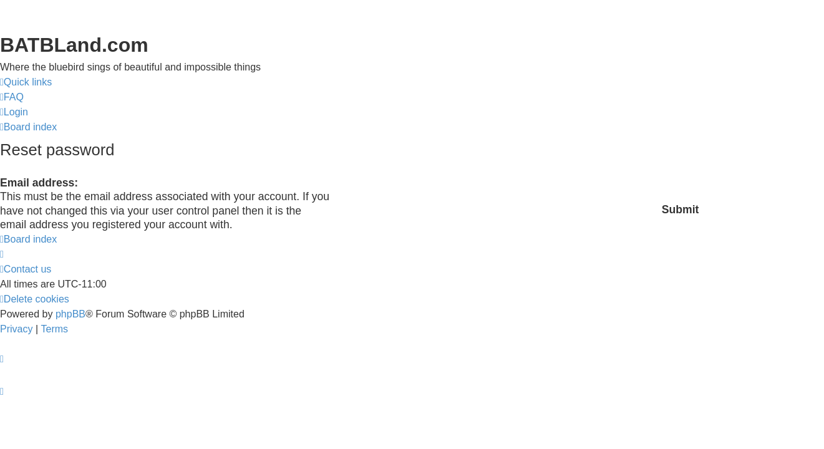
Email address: (39, 182)
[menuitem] (12, 97)
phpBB (70, 314)
